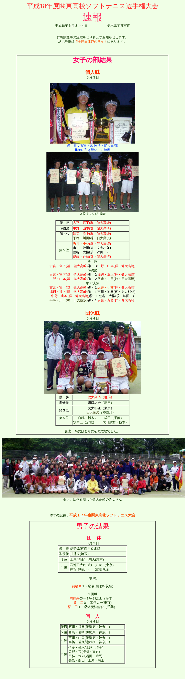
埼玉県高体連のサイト (91, 41)
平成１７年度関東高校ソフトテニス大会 (102, 515)
